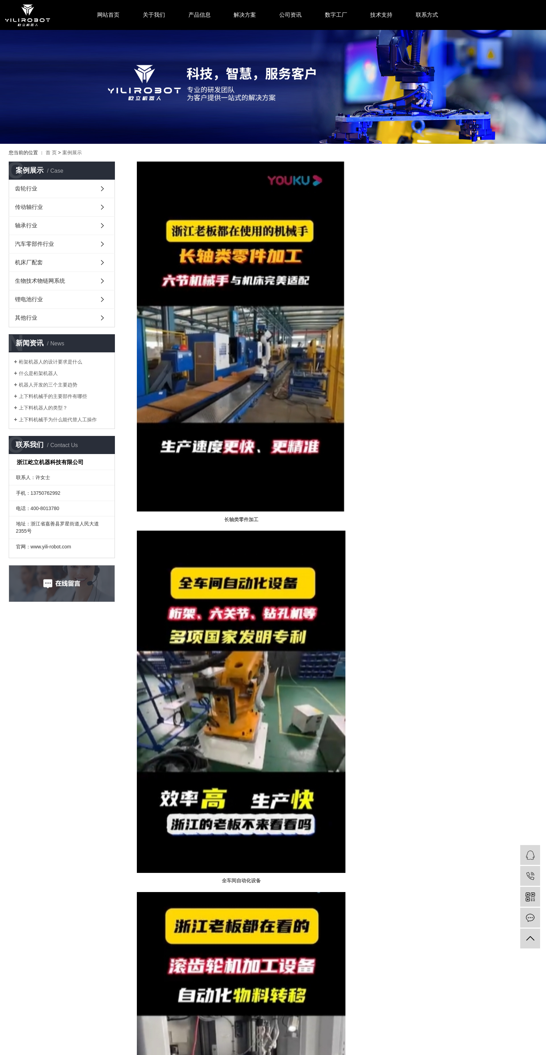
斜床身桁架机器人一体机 (337, 620)
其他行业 (26, 318)
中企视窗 (201, 1032)
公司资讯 (290, 15)
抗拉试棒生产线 (473, 724)
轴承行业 (26, 225)
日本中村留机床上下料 (473, 620)
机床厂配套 (29, 262)
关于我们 (154, 15)
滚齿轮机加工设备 (473, 388)
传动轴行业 (29, 207)
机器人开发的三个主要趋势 (48, 385)
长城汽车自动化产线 (473, 828)
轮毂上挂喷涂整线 (200, 724)
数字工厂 (336, 15)
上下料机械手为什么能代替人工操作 (58, 419)
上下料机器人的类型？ (43, 408)
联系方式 (427, 15)
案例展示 (72, 152)
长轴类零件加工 (201, 388)
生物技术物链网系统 (40, 281)
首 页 (51, 152)
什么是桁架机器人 (38, 373)
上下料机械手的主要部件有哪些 (53, 396)
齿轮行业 (26, 189)
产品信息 (199, 15)
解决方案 (245, 15)
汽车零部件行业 (34, 244)
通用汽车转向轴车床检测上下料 (337, 828)
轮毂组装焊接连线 (200, 828)
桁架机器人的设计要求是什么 (50, 362)
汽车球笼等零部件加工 (201, 620)
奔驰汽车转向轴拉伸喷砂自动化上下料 (337, 724)
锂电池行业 (29, 299)
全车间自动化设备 (337, 388)
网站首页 (108, 15)
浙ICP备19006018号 (152, 1032)
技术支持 (381, 15)
